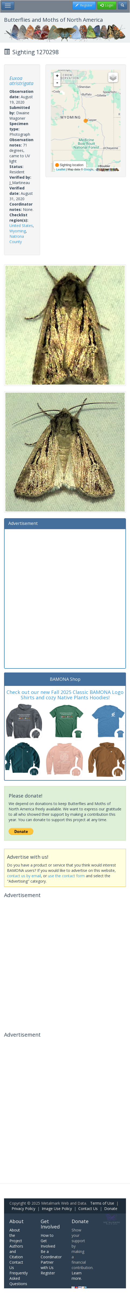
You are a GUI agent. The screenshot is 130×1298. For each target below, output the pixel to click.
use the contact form (66, 875)
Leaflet (60, 169)
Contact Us (88, 1208)
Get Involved (50, 1224)
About (16, 1221)
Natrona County (16, 239)
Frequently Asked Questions (18, 1278)
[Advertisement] (65, 598)
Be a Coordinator (51, 1254)
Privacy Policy (23, 1208)
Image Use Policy (57, 1208)
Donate (110, 1208)
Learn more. (77, 1275)
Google (88, 169)
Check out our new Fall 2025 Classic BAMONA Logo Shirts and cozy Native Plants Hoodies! (65, 695)
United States (21, 225)
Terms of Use (102, 1203)
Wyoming (17, 230)
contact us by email (24, 875)
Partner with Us (47, 1265)
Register (48, 1272)
